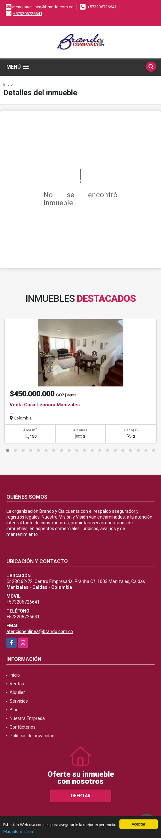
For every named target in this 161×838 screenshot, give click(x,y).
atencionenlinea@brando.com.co (39, 631)
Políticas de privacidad (32, 735)
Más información (18, 831)
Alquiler (17, 692)
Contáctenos (23, 727)
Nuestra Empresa (27, 718)
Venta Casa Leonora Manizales (45, 405)
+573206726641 (102, 6)
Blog (14, 709)
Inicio (8, 84)
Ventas (17, 683)
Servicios (19, 701)
